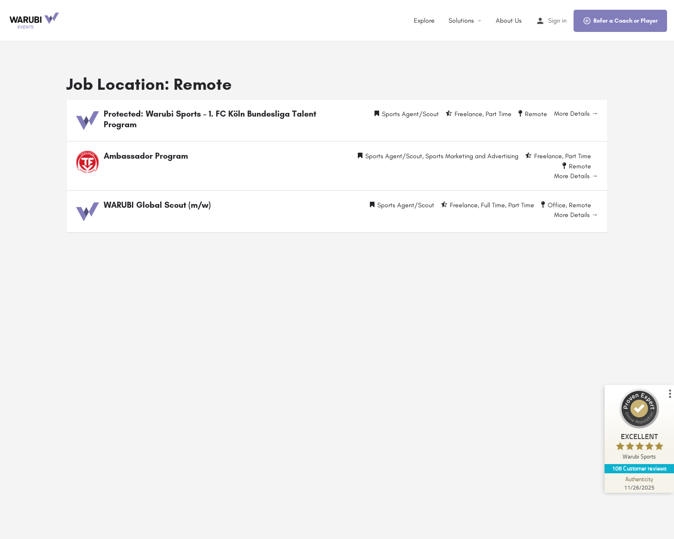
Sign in (557, 21)
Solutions (461, 21)
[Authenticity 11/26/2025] (639, 483)
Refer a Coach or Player (620, 21)
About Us (509, 21)
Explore (424, 21)
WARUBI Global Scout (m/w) (157, 205)
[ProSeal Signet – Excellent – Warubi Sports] (639, 426)
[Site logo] (34, 20)
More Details (576, 114)
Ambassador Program (146, 156)
